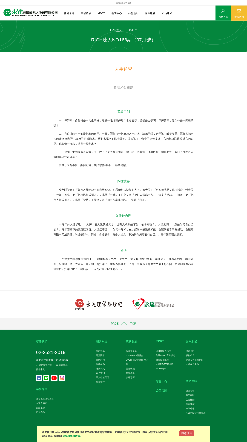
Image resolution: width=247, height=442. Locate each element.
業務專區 (223, 16)
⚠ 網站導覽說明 (44, 365)
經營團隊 (100, 355)
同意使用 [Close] (186, 433)
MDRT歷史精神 (163, 351)
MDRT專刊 (161, 368)
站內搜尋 (62, 365)
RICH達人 (116, 30)
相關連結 (190, 404)
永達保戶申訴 (192, 364)
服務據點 (100, 364)
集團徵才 (100, 382)
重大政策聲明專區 (123, 3)
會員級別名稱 (162, 360)
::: (1, 22)
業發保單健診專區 (45, 399)
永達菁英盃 (131, 351)
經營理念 (100, 360)
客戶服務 (150, 13)
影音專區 (40, 412)
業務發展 (86, 13)
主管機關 (190, 399)
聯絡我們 (239, 16)
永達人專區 (41, 403)
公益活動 (133, 13)
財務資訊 (100, 368)
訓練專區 (130, 377)
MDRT (101, 13)
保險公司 (190, 391)
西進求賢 (40, 407)
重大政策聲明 (102, 377)
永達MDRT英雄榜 (164, 364)
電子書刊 (100, 373)
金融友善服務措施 (194, 360)
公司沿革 (100, 351)
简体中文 (40, 369)
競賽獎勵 (130, 368)
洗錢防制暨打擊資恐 (196, 413)
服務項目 (190, 355)
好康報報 (190, 408)
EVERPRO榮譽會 (134, 355)
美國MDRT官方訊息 (165, 355)
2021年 (133, 30)
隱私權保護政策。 (73, 436)
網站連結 (167, 13)
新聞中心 (116, 13)
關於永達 (69, 13)
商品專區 (190, 395)
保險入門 (190, 351)
